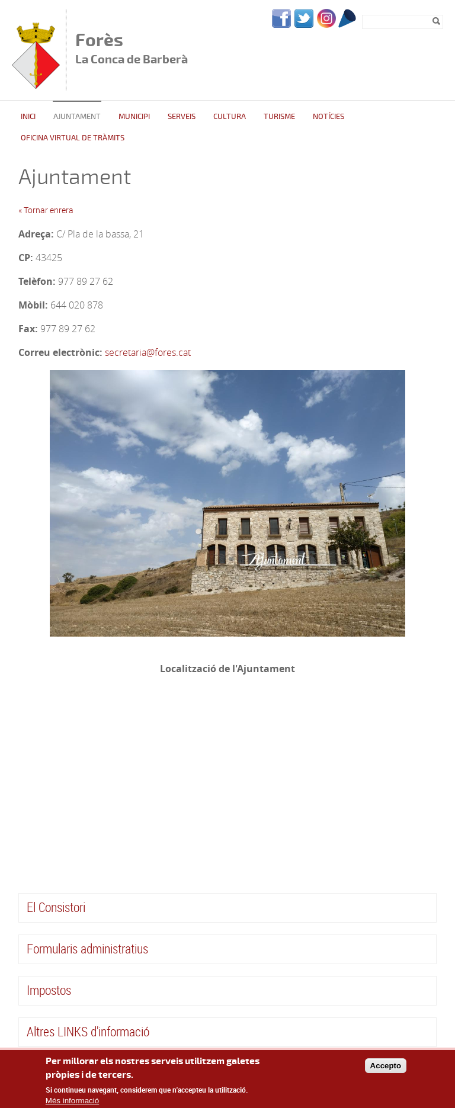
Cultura (229, 116)
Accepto (386, 1065)
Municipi (134, 116)
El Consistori (56, 907)
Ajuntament (77, 116)
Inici (28, 116)
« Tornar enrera (45, 210)
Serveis (182, 116)
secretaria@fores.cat (148, 352)
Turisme (279, 116)
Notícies (328, 116)
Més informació (72, 1100)
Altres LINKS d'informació (88, 1031)
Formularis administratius (87, 948)
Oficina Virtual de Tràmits (72, 138)
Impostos (49, 989)
